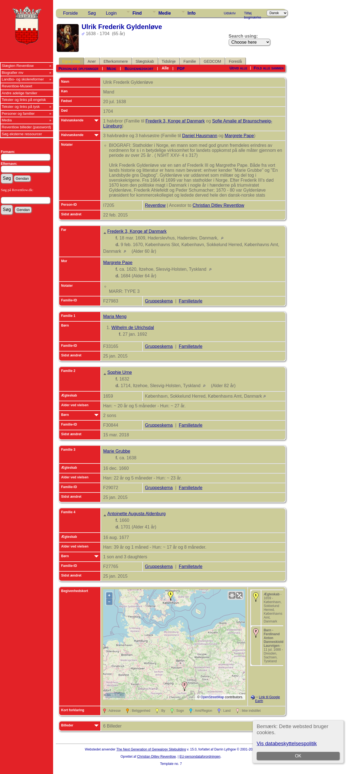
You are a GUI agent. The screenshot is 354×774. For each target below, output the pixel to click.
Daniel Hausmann (199, 135)
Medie (164, 13)
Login (111, 13)
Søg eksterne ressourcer (22, 134)
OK (298, 756)
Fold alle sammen (268, 68)
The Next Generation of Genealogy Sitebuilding (151, 749)
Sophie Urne (119, 372)
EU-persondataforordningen (199, 757)
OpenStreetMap (212, 697)
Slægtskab (145, 61)
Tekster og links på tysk (21, 107)
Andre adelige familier (19, 93)
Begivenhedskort (138, 68)
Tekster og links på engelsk (24, 100)
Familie (189, 61)
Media (7, 120)
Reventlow (155, 205)
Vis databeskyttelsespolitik (287, 743)
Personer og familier (18, 113)
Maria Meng (114, 316)
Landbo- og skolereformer (23, 79)
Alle (165, 68)
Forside (70, 13)
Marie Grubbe (116, 451)
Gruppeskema (159, 301)
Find (137, 13)
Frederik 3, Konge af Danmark (175, 121)
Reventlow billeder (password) (26, 127)
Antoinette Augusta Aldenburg (136, 513)
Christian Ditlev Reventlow (218, 205)
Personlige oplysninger (78, 68)
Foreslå (235, 61)
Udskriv (230, 13)
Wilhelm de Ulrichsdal (132, 327)
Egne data (71, 61)
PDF (181, 68)
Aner (92, 61)
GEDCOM (212, 61)
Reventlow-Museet (17, 86)
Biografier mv (13, 73)
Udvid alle (238, 68)
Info (192, 13)
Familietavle (190, 301)
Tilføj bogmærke (252, 14)
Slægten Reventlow (18, 66)
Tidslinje (169, 61)
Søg (92, 13)
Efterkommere (115, 61)
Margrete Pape (239, 135)
